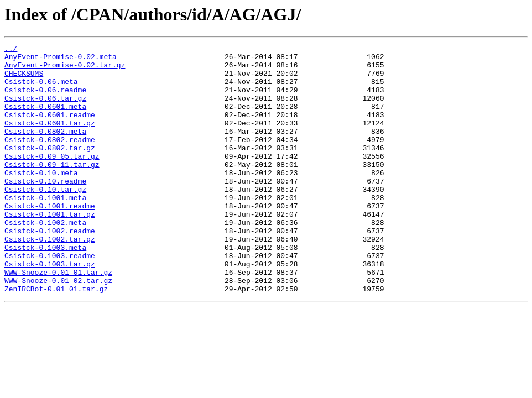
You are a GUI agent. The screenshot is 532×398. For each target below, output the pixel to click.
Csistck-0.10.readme (45, 209)
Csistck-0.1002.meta (45, 259)
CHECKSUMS (23, 80)
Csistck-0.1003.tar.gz (49, 308)
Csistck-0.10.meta (41, 199)
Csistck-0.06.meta (41, 90)
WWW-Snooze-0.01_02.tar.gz (58, 328)
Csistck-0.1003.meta (45, 289)
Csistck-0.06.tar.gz (45, 109)
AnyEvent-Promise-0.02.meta (60, 60)
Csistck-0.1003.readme (49, 298)
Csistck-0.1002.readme (49, 269)
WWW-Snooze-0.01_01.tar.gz (58, 318)
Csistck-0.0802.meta (45, 149)
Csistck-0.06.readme (45, 99)
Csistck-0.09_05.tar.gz (52, 179)
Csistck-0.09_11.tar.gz (52, 189)
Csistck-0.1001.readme (49, 239)
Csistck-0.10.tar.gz (45, 219)
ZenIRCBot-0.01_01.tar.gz (56, 338)
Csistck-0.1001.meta (45, 229)
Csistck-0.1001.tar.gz (49, 249)
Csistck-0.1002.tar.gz (49, 279)
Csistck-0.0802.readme (49, 159)
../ (10, 50)
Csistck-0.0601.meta (45, 119)
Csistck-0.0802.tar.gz (49, 169)
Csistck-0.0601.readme (49, 129)
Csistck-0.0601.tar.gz (49, 139)
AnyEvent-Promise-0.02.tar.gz (64, 70)
